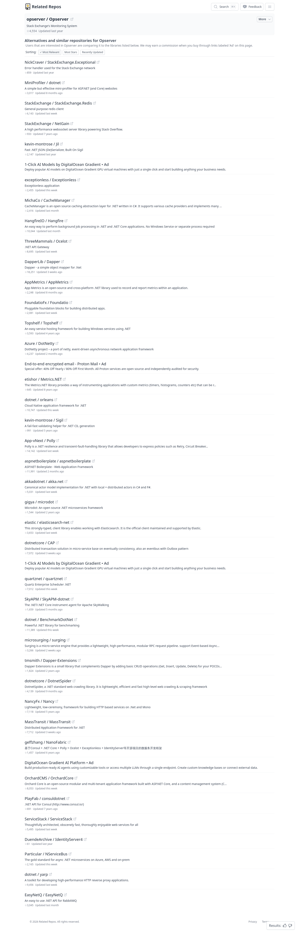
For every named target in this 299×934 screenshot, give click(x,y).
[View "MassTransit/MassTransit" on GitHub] (73, 721)
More (265, 19)
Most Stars (71, 52)
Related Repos (46, 6)
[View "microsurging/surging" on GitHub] (68, 640)
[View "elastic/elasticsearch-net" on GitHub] (72, 522)
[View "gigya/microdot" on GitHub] (56, 502)
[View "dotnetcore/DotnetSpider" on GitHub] (74, 681)
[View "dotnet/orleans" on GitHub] (55, 399)
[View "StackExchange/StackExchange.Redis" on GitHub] (94, 103)
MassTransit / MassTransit (48, 721)
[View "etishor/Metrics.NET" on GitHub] (64, 379)
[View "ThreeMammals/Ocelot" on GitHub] (70, 241)
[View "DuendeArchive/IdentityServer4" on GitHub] (85, 839)
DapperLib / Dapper (42, 261)
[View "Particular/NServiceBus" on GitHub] (70, 854)
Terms (265, 921)
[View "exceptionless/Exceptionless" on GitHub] (78, 179)
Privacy (252, 921)
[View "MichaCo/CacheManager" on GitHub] (73, 200)
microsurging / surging (45, 639)
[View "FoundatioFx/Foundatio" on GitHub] (70, 302)
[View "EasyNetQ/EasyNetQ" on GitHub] (65, 894)
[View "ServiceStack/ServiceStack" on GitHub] (75, 819)
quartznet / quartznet (44, 578)
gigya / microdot (39, 501)
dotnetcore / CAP (40, 542)
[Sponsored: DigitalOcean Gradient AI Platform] (149, 765)
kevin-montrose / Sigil (44, 420)
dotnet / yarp (36, 874)
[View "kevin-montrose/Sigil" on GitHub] (65, 420)
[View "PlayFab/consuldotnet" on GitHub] (68, 798)
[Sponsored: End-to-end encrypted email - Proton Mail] (149, 366)
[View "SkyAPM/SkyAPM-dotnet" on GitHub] (72, 599)
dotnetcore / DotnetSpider (48, 680)
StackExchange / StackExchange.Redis (58, 103)
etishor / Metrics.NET (43, 379)
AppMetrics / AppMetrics (47, 282)
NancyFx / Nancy (39, 701)
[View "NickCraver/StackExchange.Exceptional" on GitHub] (98, 62)
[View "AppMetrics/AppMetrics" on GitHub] (71, 282)
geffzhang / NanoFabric (46, 742)
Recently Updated (92, 52)
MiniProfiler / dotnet (43, 82)
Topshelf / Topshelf (41, 322)
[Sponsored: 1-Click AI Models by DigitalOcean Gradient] (149, 166)
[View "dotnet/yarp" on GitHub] (50, 874)
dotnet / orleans (39, 399)
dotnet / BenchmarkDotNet (49, 619)
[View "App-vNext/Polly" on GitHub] (57, 440)
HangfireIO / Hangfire (44, 220)
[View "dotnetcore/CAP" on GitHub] (57, 542)
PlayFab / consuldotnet (45, 798)
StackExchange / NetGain (47, 123)
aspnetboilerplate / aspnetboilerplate (58, 461)
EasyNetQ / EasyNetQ (44, 894)
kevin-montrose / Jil (42, 143)
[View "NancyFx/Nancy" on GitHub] (56, 701)
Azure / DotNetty (39, 343)
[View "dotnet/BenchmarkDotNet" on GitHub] (75, 619)
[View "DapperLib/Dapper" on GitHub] (62, 261)
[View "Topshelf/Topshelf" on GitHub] (60, 323)
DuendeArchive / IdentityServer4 (54, 839)
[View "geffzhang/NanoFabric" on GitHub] (69, 742)
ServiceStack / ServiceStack (48, 818)
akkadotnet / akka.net (44, 481)
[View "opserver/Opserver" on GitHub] (72, 19)
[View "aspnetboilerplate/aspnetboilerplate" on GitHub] (93, 461)
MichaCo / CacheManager (47, 200)
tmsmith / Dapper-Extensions (51, 660)
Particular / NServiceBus (46, 853)
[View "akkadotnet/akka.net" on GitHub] (66, 481)
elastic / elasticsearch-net (47, 522)
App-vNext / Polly (40, 440)
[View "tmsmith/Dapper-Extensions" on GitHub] (79, 660)
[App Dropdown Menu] (269, 7)
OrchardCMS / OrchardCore (49, 778)
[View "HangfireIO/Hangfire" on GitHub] (66, 220)
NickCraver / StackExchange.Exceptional (60, 62)
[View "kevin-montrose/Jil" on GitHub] (61, 144)
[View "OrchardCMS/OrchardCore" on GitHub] (76, 778)
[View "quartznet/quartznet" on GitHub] (65, 578)
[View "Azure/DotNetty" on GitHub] (57, 343)
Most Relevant (49, 52)
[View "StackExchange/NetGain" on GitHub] (71, 123)
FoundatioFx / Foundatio (46, 302)
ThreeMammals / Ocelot (46, 241)
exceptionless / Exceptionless (50, 179)
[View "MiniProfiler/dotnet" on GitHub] (63, 82)
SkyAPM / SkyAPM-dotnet (47, 599)
